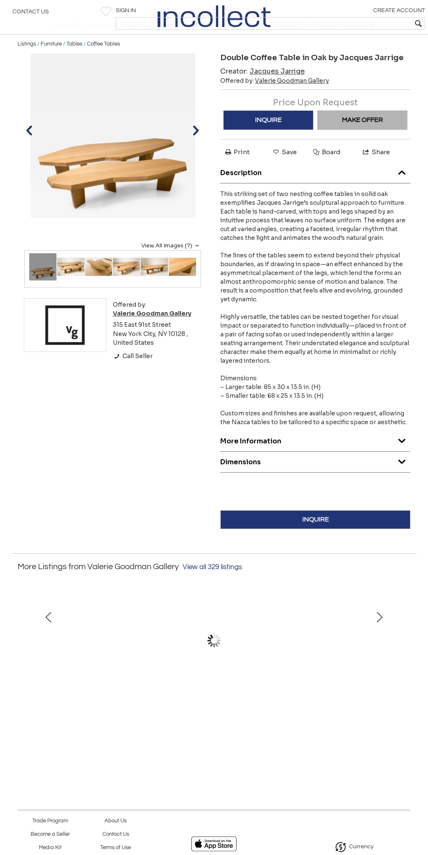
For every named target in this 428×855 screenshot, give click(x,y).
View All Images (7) (171, 265)
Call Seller (133, 375)
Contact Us (31, 15)
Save (284, 172)
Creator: (262, 91)
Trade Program (50, 821)
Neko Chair (334, 723)
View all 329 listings (212, 586)
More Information (315, 458)
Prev (23, 669)
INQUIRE (268, 140)
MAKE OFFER (362, 140)
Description (315, 190)
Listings (27, 63)
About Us (115, 821)
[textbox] (361, 23)
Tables (74, 63)
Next (404, 669)
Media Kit (50, 847)
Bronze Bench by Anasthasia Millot (94, 723)
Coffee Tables (103, 63)
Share (376, 172)
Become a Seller (50, 834)
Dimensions (315, 479)
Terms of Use (115, 847)
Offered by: (274, 100)
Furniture (51, 63)
